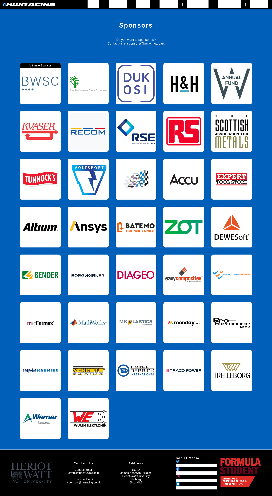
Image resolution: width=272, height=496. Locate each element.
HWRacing (182, 480)
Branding (259, 3)
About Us (118, 3)
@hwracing (183, 465)
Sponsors (169, 3)
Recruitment (229, 3)
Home (93, 3)
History (143, 3)
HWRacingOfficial (187, 472)
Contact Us (197, 3)
